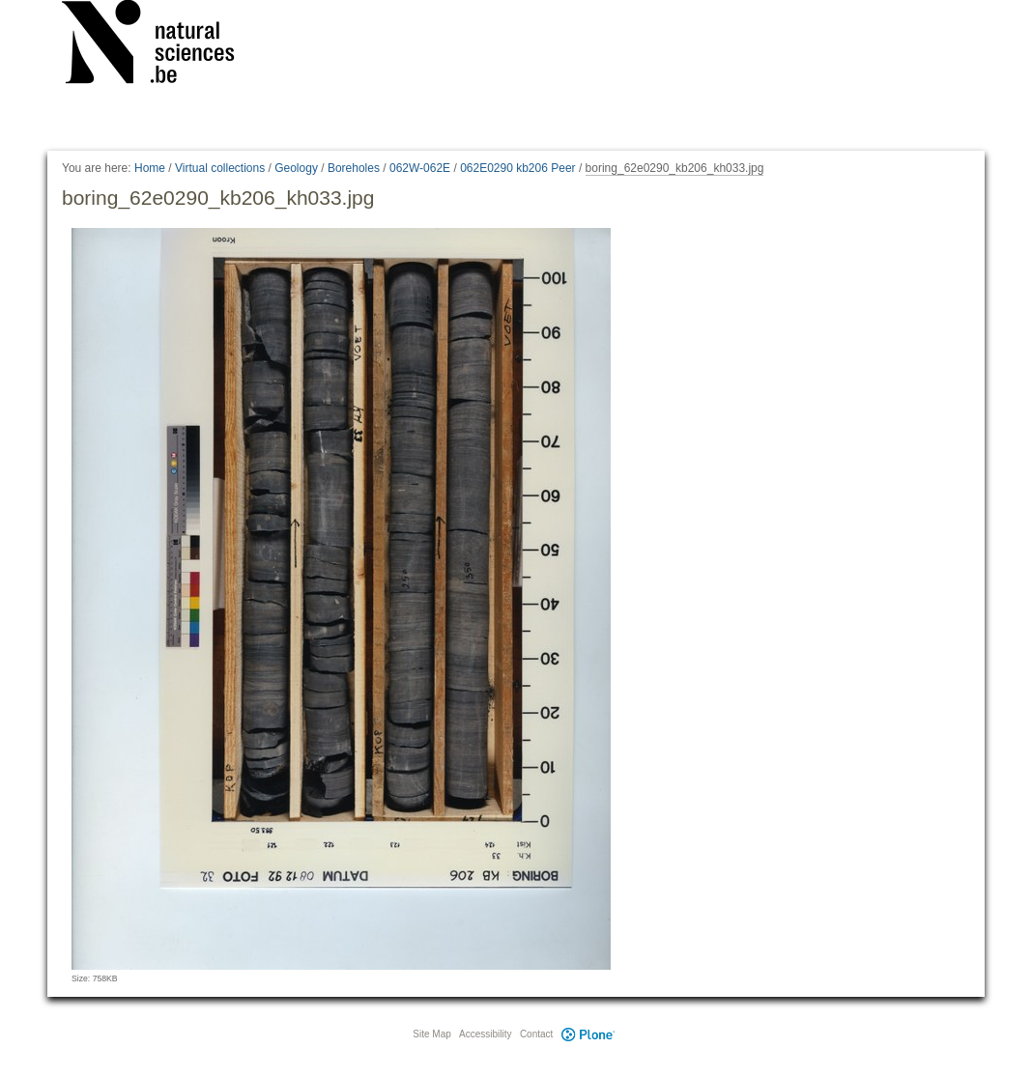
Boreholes (354, 168)
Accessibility (485, 1034)
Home (149, 168)
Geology (296, 168)
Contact (536, 1034)
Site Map (431, 1034)
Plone (587, 1034)
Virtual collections (220, 168)
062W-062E (419, 168)
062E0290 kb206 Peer (517, 168)
